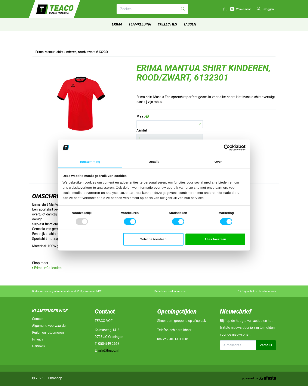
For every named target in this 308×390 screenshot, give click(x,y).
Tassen (190, 24)
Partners (38, 346)
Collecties (167, 24)
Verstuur (266, 345)
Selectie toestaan (153, 239)
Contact (37, 319)
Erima (117, 24)
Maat (142, 116)
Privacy (37, 339)
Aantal (141, 130)
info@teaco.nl (108, 350)
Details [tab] (154, 162)
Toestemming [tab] (89, 162)
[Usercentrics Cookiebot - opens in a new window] (227, 147)
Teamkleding (140, 24)
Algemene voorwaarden (49, 326)
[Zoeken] (183, 9)
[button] (169, 124)
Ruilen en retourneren (48, 332)
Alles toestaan (215, 239)
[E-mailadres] (238, 345)
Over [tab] (218, 162)
